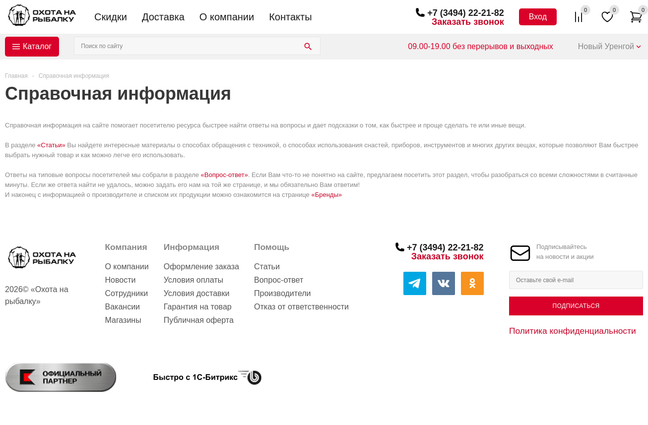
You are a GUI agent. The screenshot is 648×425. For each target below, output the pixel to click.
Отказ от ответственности (301, 307)
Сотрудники (126, 293)
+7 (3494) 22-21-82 (465, 13)
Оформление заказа (201, 266)
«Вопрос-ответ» (224, 175)
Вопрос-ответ (278, 280)
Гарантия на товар (198, 307)
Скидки (110, 16)
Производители (282, 293)
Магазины (123, 320)
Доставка (163, 16)
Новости (120, 280)
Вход (538, 16)
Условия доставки (197, 293)
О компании (226, 16)
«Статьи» (51, 145)
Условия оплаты (193, 280)
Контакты (290, 16)
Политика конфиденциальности (572, 331)
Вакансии (122, 307)
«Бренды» (326, 194)
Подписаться (575, 306)
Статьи (267, 266)
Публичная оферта (199, 320)
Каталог (37, 46)
